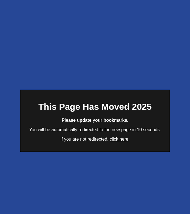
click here (119, 139)
